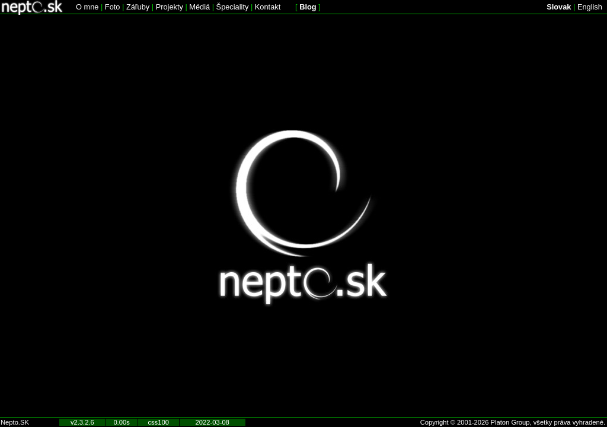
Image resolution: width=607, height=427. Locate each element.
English (589, 6)
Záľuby (137, 6)
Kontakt (267, 6)
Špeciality (232, 6)
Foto (112, 6)
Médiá (199, 6)
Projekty (169, 6)
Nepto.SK (15, 422)
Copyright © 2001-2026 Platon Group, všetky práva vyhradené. (512, 422)
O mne (87, 6)
